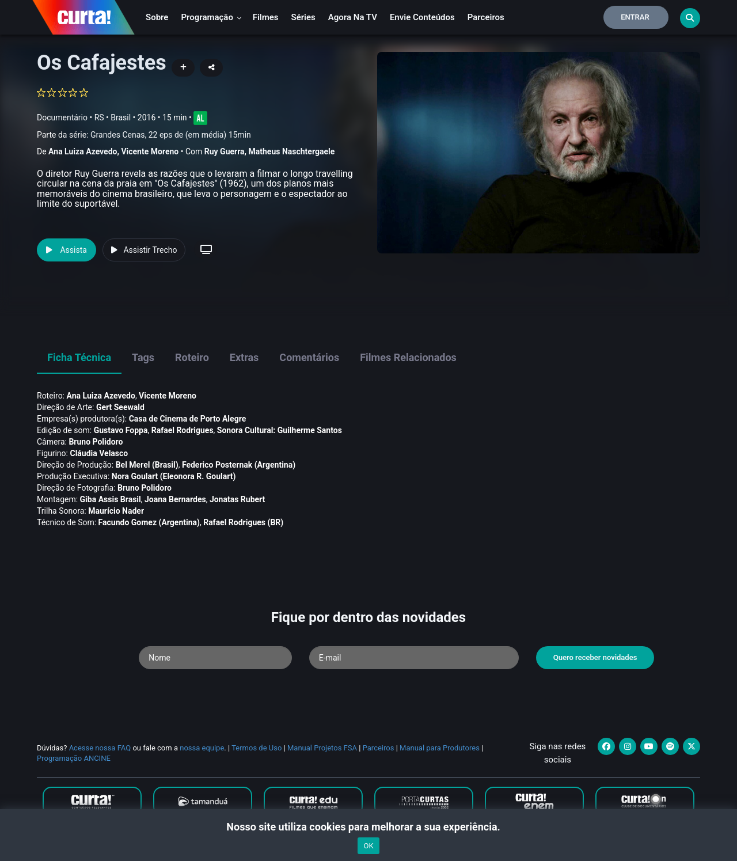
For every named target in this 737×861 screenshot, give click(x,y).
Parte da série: (144, 135)
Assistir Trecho (144, 250)
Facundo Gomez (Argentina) (149, 522)
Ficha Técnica (79, 357)
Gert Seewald (120, 407)
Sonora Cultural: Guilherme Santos (279, 430)
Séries (303, 17)
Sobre (157, 17)
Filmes (266, 17)
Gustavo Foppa (121, 430)
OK (368, 845)
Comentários (309, 357)
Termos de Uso (256, 748)
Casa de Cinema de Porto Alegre (187, 418)
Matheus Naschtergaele (292, 151)
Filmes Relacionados (408, 357)
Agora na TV (352, 17)
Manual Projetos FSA (322, 748)
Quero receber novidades (595, 657)
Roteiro (192, 357)
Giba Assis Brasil (110, 499)
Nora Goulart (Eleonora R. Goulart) (174, 476)
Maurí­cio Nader (116, 510)
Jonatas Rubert (237, 499)
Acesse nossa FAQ (100, 748)
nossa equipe (202, 748)
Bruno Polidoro (96, 441)
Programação (211, 17)
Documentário (62, 117)
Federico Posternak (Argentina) (238, 464)
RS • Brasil (112, 117)
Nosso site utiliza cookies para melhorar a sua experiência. (368, 827)
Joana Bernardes (175, 499)
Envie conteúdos (422, 17)
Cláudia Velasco (99, 453)
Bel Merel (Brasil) (147, 464)
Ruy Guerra (224, 151)
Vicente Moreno (149, 151)
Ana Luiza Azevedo (82, 151)
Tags (143, 357)
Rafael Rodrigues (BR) (243, 522)
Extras (244, 357)
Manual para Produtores (440, 748)
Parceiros (486, 17)
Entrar (635, 17)
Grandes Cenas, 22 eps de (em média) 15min (170, 134)
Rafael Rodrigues (182, 430)
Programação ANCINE (74, 758)
